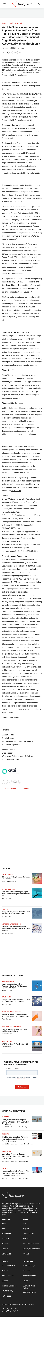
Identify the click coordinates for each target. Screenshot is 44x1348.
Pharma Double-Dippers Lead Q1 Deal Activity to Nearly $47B (15, 1030)
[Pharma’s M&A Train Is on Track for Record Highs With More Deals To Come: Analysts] (37, 928)
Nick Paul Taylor (6, 898)
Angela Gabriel (23, 1161)
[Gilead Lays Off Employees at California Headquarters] (37, 878)
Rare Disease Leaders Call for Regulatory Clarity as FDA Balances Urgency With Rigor (14, 986)
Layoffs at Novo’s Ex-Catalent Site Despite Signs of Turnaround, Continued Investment (15, 1173)
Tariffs (5, 909)
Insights (5, 1134)
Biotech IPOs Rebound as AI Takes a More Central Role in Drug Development (15, 1015)
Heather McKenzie (7, 990)
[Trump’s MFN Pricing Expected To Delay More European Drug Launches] (37, 1001)
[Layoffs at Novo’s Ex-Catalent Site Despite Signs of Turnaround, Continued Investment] (37, 1170)
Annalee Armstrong (7, 933)
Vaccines (5, 1117)
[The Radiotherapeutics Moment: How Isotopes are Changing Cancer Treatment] (37, 1136)
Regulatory (7, 1041)
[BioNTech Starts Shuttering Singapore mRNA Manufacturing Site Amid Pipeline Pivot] (37, 893)
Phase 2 (26, 788)
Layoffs (5, 1168)
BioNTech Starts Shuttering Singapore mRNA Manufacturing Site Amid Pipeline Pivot (16, 893)
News (4, 23)
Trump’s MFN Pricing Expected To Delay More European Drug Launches (16, 1000)
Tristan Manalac (6, 1019)
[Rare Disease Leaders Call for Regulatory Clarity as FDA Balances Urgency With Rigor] (37, 985)
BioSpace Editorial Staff (9, 881)
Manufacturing (8, 889)
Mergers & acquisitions (12, 924)
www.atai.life (16, 491)
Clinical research (11, 788)
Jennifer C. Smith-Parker (26, 1144)
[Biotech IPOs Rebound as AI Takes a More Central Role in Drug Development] (37, 1016)
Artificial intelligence (11, 1012)
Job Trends (6, 1151)
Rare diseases (8, 981)
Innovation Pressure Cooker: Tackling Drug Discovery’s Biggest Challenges (15, 1156)
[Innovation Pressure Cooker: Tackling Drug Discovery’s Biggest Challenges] (37, 1153)
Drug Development (15, 23)
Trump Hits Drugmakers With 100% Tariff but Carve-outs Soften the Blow (16, 913)
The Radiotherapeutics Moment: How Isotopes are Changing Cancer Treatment (15, 1139)
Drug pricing (7, 997)
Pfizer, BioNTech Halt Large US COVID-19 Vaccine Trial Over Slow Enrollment (15, 1122)
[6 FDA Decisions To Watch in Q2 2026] (37, 1046)
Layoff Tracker (8, 874)
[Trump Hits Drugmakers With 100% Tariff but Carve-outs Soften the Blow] (37, 913)
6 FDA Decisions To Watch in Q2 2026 (15, 1044)
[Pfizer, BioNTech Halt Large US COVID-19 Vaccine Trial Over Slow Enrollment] (37, 1119)
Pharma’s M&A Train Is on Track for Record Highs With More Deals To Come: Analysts (16, 928)
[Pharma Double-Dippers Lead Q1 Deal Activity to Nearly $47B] (37, 1031)
